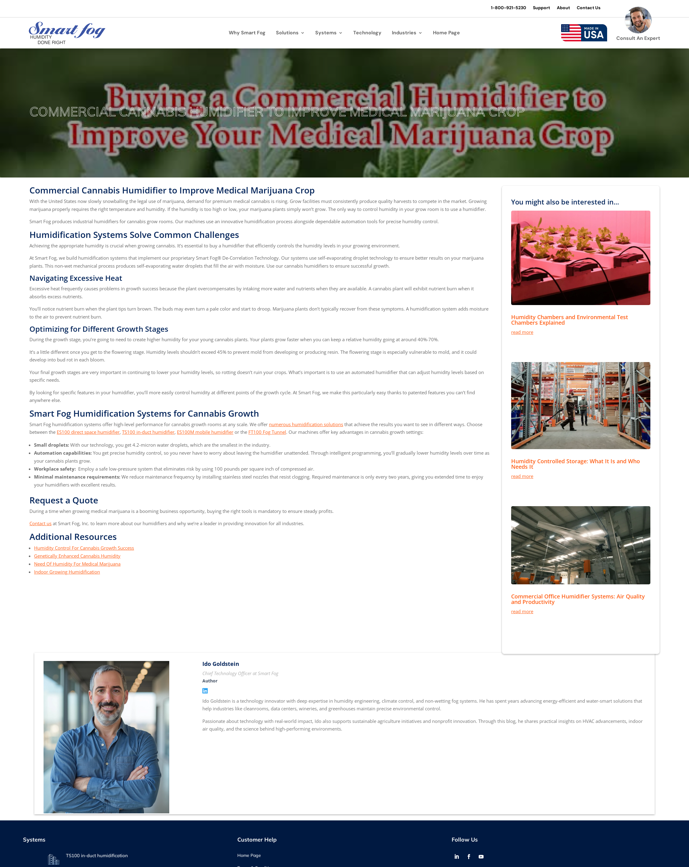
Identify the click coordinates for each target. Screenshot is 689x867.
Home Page (446, 33)
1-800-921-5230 (508, 8)
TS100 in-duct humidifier (148, 432)
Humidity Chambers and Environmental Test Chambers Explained (569, 319)
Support (540, 8)
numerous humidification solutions (306, 424)
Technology (367, 33)
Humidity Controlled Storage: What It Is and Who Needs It (575, 463)
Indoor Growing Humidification (67, 572)
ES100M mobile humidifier (205, 432)
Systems (326, 33)
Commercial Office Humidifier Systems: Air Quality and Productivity (578, 599)
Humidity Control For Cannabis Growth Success (84, 548)
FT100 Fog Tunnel (267, 432)
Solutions (287, 33)
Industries (404, 33)
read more (522, 332)
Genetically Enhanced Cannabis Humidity (77, 556)
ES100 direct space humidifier (88, 432)
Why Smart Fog (247, 33)
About (562, 8)
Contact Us (588, 8)
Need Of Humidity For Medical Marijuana (77, 564)
